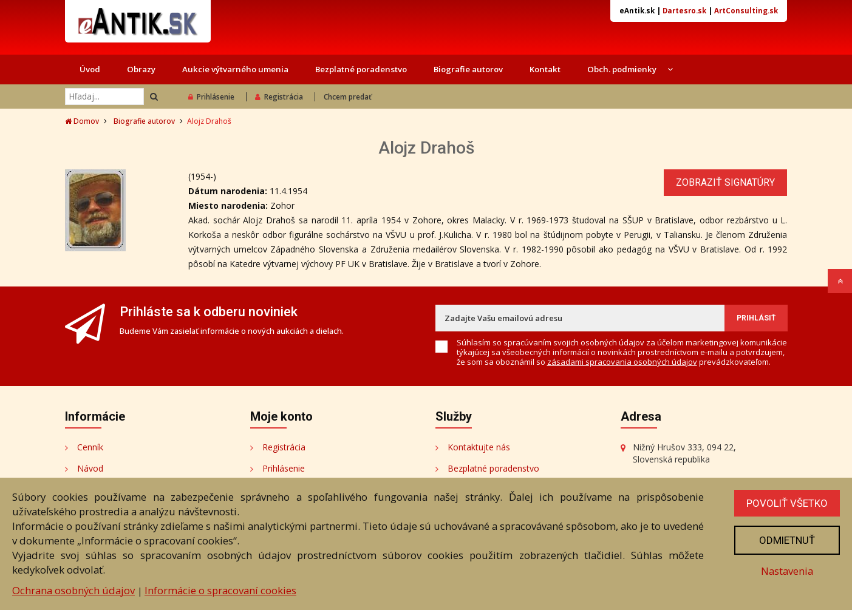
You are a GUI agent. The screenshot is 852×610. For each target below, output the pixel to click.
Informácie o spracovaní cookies (220, 590)
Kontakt (545, 69)
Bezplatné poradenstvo (361, 69)
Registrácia (279, 96)
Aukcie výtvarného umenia (235, 69)
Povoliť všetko (787, 503)
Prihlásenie (211, 96)
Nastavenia (787, 571)
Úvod (90, 69)
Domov (82, 121)
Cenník (90, 447)
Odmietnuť (787, 540)
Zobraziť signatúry (725, 182)
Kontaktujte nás (479, 447)
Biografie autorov (468, 69)
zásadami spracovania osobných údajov (622, 361)
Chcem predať (348, 96)
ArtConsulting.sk (746, 10)
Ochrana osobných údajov (73, 590)
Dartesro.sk (684, 10)
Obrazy (141, 69)
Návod (90, 468)
